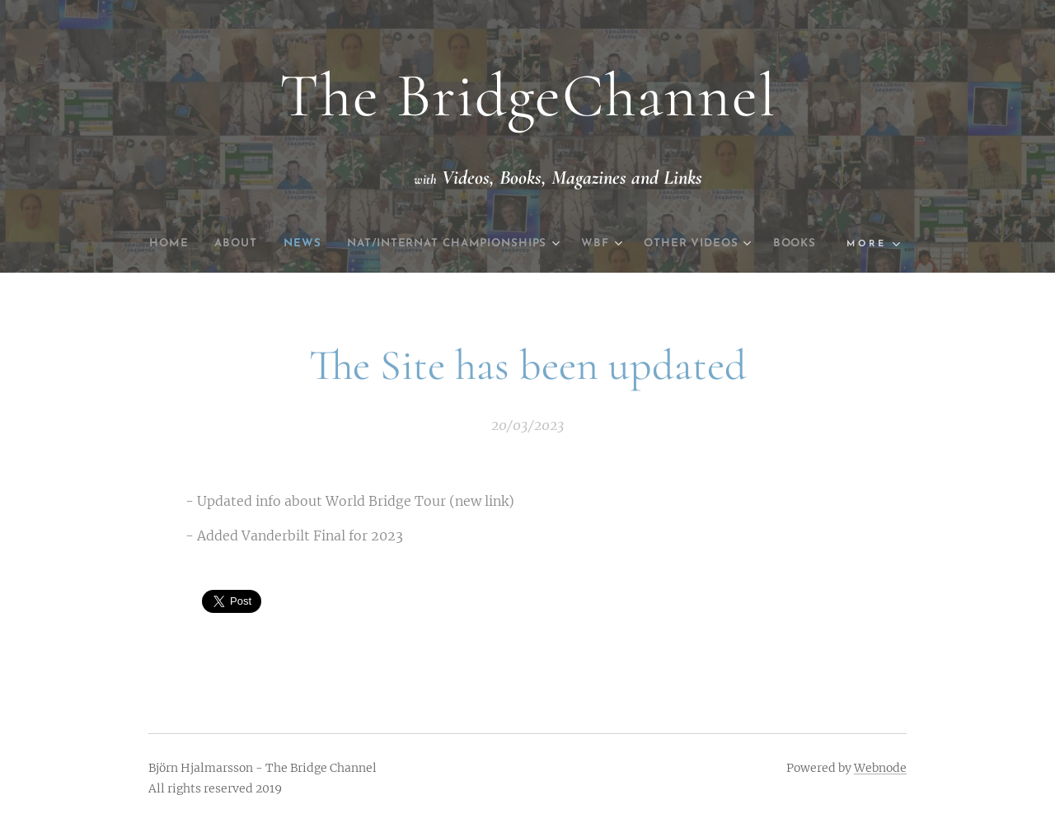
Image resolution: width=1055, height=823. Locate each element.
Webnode (880, 767)
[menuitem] (179, 243)
